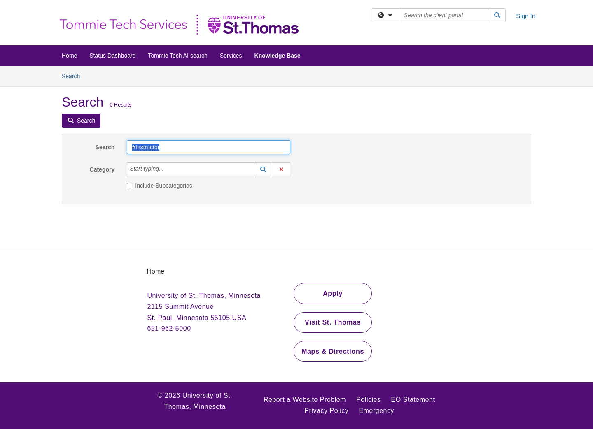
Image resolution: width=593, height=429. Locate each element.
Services (231, 55)
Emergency (376, 410)
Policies (368, 399)
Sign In (525, 15)
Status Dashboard (112, 55)
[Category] (168, 169)
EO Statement (413, 399)
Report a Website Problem (305, 399)
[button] (263, 169)
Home (69, 55)
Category (102, 169)
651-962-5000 (169, 328)
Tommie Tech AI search (177, 55)
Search (74, 75)
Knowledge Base (277, 55)
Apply (333, 293)
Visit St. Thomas (333, 322)
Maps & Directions (332, 351)
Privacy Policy (326, 410)
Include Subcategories (159, 185)
